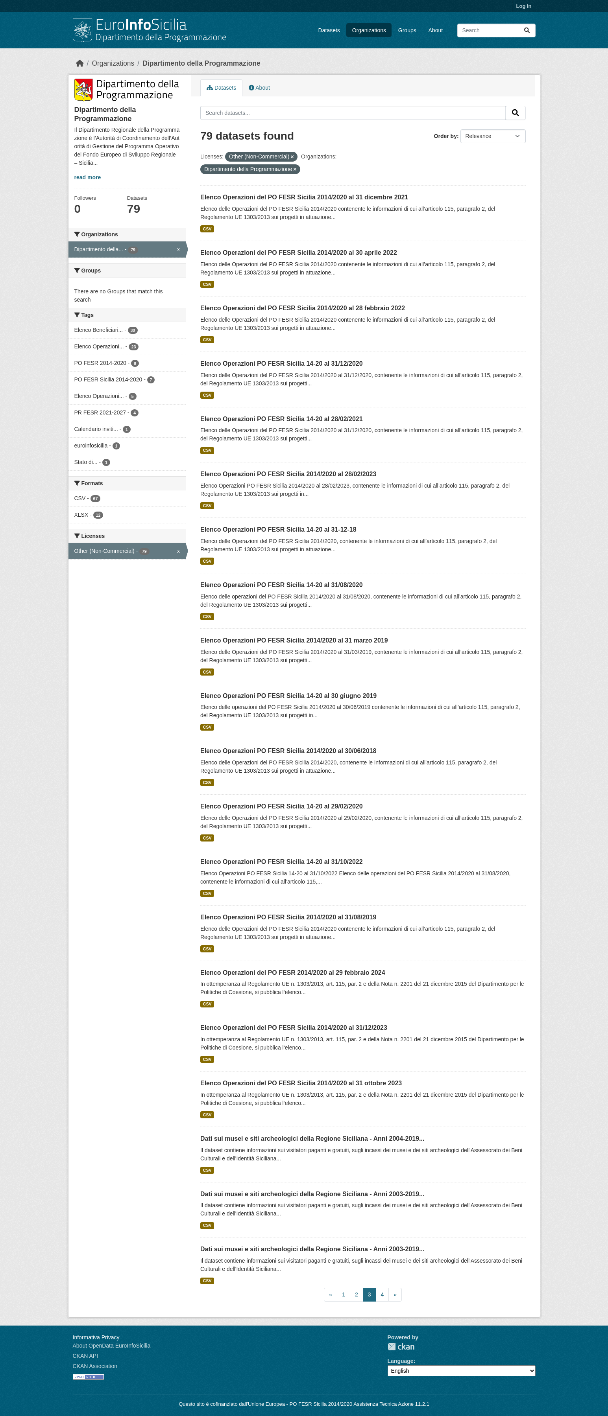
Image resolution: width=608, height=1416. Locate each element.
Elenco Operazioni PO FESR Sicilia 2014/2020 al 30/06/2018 (288, 751)
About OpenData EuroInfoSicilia (112, 1345)
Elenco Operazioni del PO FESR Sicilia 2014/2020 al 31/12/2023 (293, 1027)
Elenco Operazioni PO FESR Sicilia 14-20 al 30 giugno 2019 (288, 695)
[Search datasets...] (496, 30)
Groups (407, 30)
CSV (207, 228)
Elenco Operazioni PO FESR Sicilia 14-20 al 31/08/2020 (281, 585)
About (436, 30)
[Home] (80, 63)
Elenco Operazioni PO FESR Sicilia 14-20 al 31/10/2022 (281, 861)
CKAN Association (95, 1366)
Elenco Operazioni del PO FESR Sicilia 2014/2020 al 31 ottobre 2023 (301, 1083)
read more (87, 177)
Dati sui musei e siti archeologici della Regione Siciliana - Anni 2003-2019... (312, 1194)
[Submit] (527, 30)
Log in (524, 6)
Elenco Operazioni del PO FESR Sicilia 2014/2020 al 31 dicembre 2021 (304, 197)
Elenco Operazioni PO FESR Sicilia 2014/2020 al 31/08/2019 (288, 917)
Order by (445, 136)
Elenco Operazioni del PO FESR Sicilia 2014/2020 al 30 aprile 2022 (298, 252)
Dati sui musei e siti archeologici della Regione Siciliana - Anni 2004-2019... (312, 1138)
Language (401, 1361)
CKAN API (85, 1356)
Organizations (369, 30)
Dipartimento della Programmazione (201, 63)
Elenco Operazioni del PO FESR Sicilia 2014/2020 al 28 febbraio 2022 (302, 308)
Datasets (329, 30)
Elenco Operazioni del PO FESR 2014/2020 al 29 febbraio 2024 (292, 972)
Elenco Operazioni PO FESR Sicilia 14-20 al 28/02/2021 (281, 419)
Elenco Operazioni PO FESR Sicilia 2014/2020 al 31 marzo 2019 (294, 640)
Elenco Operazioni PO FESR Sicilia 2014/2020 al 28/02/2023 (288, 474)
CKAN (401, 1346)
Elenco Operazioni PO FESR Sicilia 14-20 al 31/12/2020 (281, 363)
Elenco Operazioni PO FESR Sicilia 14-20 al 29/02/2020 (281, 806)
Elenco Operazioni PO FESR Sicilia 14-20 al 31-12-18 (278, 529)
